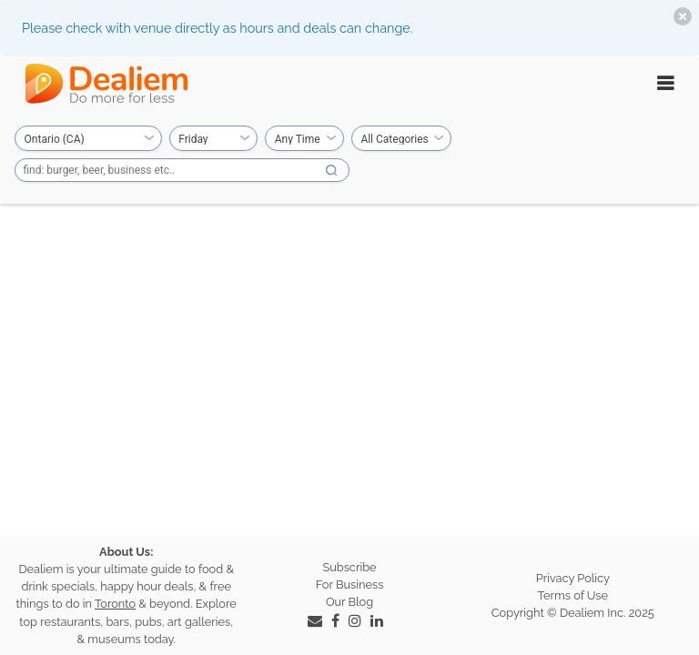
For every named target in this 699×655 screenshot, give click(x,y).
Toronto (115, 603)
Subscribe (349, 567)
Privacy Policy (573, 578)
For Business (350, 584)
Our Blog (349, 602)
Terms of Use (573, 595)
